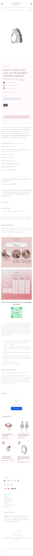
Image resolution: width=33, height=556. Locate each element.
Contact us (6, 507)
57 (20, 108)
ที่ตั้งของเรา (6, 497)
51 (15, 105)
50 (10, 105)
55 (10, 108)
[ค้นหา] (29, 8)
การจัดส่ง (6, 503)
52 (20, 105)
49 (5, 105)
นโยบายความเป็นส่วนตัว (9, 505)
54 (5, 108)
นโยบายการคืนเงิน (8, 501)
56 (15, 108)
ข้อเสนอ (5, 96)
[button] (2, 4)
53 (25, 105)
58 (25, 108)
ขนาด (4, 102)
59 (5, 112)
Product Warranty (8, 499)
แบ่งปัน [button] (6, 121)
